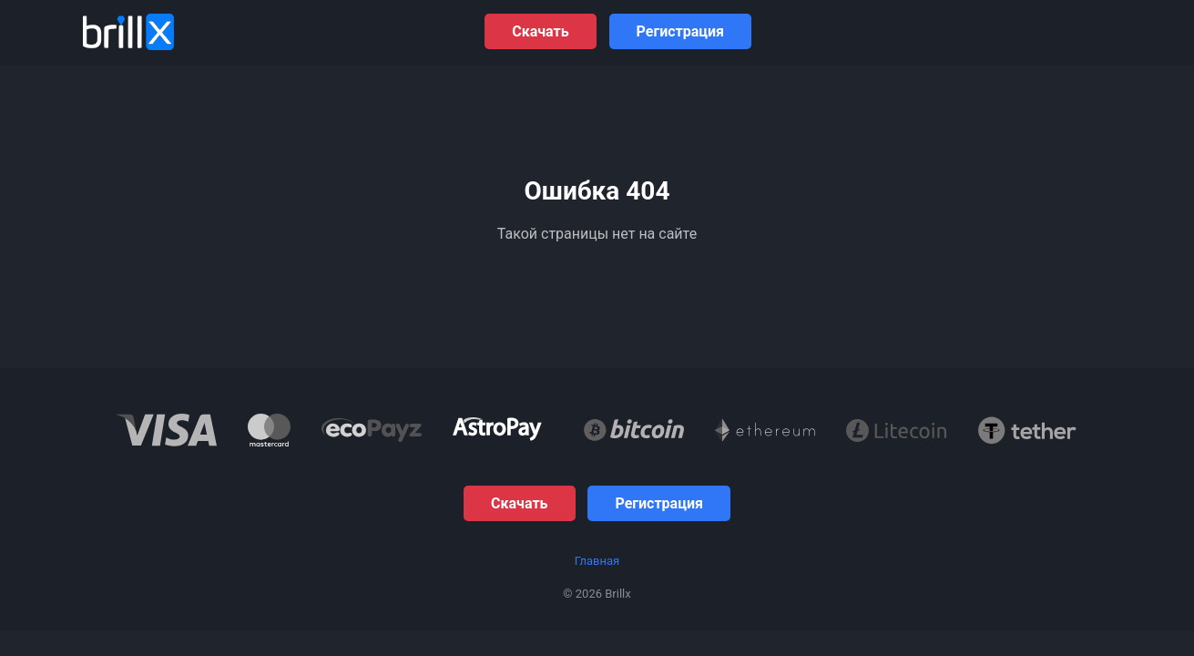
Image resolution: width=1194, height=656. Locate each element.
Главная (597, 561)
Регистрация (680, 31)
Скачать (540, 31)
